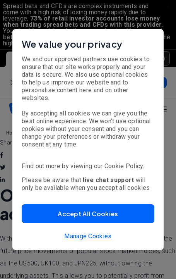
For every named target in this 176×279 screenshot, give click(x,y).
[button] (88, 213)
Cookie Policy (123, 166)
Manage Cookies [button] (87, 236)
